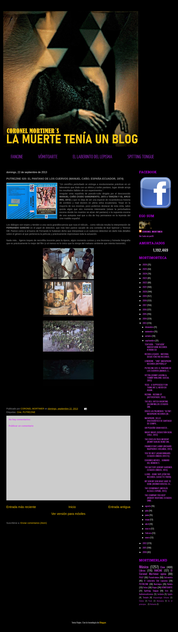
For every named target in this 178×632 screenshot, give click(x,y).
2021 (145, 287)
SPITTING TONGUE (140, 157)
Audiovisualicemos (146, 594)
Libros (142, 570)
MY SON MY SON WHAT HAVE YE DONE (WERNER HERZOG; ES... (158, 482)
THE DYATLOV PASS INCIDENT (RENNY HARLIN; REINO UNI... (157, 440)
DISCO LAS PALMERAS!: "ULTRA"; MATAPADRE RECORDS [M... (158, 412)
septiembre (150, 340)
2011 (145, 547)
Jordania (160, 594)
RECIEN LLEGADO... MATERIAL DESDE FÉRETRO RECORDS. (157, 355)
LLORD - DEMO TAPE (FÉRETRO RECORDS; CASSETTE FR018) (158, 475)
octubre (148, 335)
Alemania (160, 601)
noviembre (149, 331)
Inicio (72, 507)
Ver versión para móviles (68, 513)
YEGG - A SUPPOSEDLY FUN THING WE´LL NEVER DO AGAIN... (156, 387)
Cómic (141, 601)
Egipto (170, 594)
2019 (145, 296)
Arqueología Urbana (161, 597)
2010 (145, 552)
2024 (145, 273)
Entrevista (168, 577)
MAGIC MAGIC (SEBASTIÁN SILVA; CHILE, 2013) (158, 433)
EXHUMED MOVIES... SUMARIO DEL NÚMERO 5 (157, 461)
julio (147, 510)
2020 (145, 291)
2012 (145, 543)
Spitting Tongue (151, 590)
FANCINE (17, 157)
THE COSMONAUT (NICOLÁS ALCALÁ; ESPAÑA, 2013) (156, 489)
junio (147, 515)
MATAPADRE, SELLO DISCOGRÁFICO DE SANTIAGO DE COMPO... (158, 420)
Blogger (102, 622)
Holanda (153, 604)
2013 (145, 323)
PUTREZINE (29, 412)
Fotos (145, 587)
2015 (145, 314)
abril (147, 524)
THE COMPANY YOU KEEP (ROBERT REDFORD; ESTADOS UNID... (158, 497)
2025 (145, 269)
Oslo (166, 590)
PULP (141, 577)
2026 (145, 264)
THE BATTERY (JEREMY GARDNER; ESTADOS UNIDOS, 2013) (158, 468)
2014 (145, 318)
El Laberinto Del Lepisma (156, 580)
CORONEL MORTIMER (152, 231)
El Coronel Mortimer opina (155, 572)
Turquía (146, 597)
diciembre (149, 327)
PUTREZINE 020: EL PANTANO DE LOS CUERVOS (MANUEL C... (158, 369)
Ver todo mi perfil (146, 236)
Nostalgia (158, 584)
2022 (145, 282)
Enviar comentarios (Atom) (34, 523)
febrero (148, 533)
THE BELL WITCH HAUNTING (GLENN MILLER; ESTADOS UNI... (156, 404)
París (150, 601)
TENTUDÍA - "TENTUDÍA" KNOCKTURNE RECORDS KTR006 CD (156, 347)
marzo (148, 528)
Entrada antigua (119, 507)
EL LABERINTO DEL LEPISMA (92, 157)
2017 (145, 305)
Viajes (154, 587)
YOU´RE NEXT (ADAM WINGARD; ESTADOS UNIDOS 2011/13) (158, 454)
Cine (19, 412)
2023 (145, 278)
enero (147, 537)
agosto (148, 506)
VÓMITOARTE (48, 157)
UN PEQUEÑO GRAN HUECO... (156, 427)
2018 (145, 300)
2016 (145, 309)
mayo (147, 519)
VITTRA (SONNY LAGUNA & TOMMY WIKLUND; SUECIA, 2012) (157, 377)
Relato (169, 584)
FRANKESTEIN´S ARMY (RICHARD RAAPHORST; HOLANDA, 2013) (158, 447)
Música (143, 566)
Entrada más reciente (21, 507)
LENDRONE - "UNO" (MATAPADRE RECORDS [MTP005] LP (158, 362)
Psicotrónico (154, 577)
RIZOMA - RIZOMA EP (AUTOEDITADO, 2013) (155, 396)
